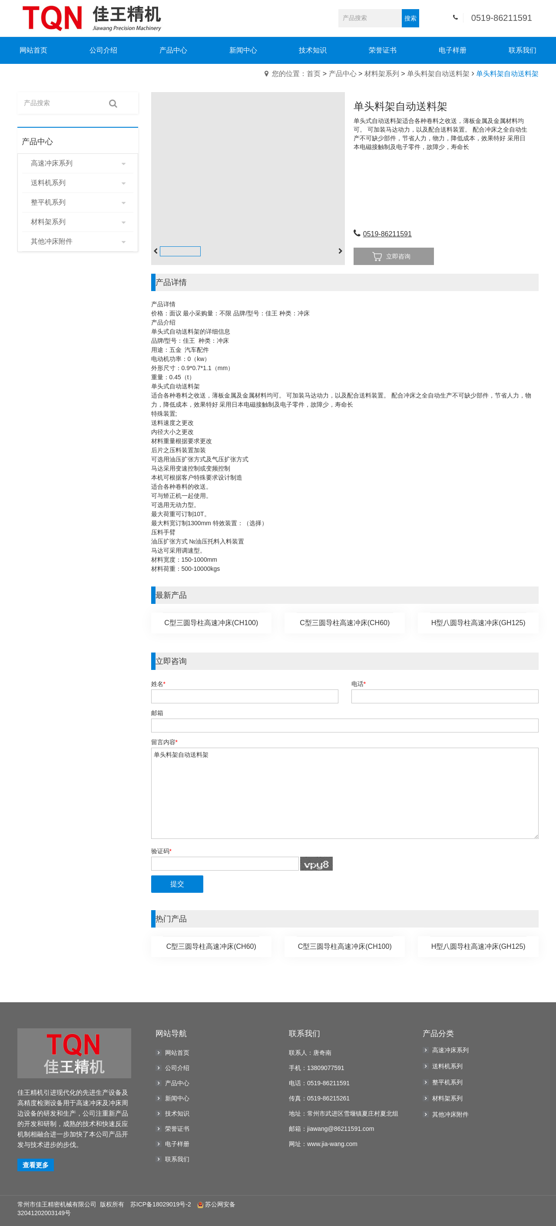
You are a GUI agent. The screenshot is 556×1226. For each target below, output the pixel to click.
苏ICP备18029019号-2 (160, 1204)
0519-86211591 (501, 18)
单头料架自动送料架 (438, 73)
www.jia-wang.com (332, 1143)
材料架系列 (381, 73)
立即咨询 (391, 256)
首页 (314, 73)
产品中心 (343, 73)
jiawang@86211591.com (340, 1128)
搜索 (410, 18)
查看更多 (36, 1165)
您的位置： (289, 73)
